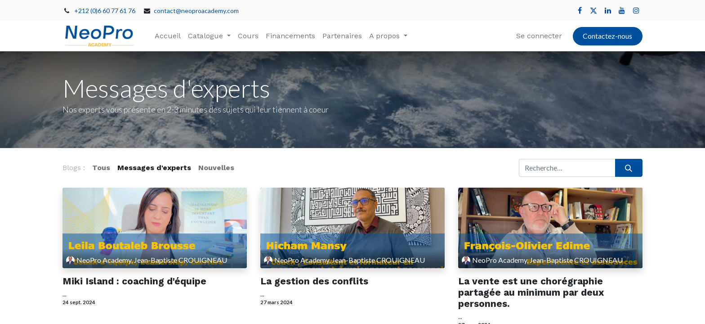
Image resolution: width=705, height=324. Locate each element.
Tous (101, 167)
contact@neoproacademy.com (196, 10)
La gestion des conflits (314, 281)
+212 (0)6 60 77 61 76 (104, 10)
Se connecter (539, 36)
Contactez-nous (607, 36)
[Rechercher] (629, 168)
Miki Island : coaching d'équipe (134, 281)
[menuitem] (167, 36)
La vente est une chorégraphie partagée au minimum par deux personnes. (531, 292)
